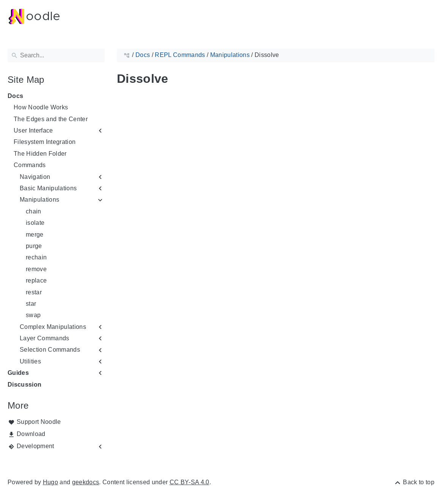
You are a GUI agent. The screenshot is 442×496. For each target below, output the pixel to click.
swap (33, 315)
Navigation (35, 177)
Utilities (30, 361)
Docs (15, 96)
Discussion (24, 384)
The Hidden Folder (40, 153)
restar (34, 292)
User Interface (33, 130)
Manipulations (39, 199)
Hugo (50, 482)
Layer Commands (44, 338)
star (31, 303)
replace (36, 280)
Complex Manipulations (53, 327)
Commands (30, 165)
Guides (18, 373)
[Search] (56, 55)
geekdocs (85, 482)
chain (33, 211)
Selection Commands (50, 349)
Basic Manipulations (48, 188)
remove (36, 269)
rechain (36, 257)
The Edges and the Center (51, 119)
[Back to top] (414, 482)
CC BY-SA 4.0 (189, 482)
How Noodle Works (41, 107)
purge (34, 246)
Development (35, 446)
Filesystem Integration (45, 142)
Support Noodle (39, 422)
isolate (35, 223)
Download (31, 434)
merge (35, 234)
